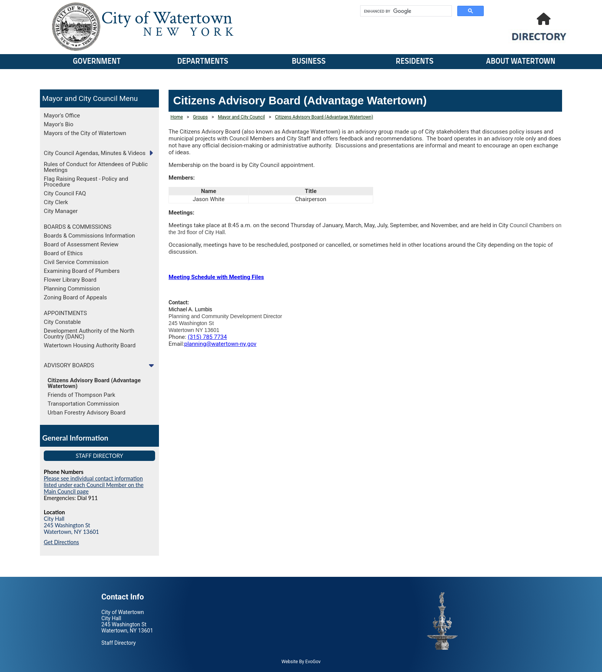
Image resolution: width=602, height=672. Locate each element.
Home (176, 117)
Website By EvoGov (301, 661)
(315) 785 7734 (207, 337)
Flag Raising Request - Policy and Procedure (86, 181)
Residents (414, 61)
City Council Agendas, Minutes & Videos (95, 153)
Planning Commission (72, 288)
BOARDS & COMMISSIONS (77, 226)
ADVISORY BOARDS (69, 365)
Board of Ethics (63, 253)
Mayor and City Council (79, 98)
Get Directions (61, 542)
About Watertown (521, 61)
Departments (202, 61)
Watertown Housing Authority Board (90, 345)
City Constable (62, 322)
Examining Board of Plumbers (82, 270)
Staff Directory (99, 455)
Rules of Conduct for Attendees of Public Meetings (96, 167)
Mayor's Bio (58, 124)
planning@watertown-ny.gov (220, 343)
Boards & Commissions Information (89, 235)
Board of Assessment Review (81, 244)
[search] (405, 11)
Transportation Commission (83, 403)
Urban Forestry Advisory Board (87, 412)
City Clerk (56, 202)
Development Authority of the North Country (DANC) (89, 333)
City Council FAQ (65, 193)
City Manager (61, 211)
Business (309, 61)
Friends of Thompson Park (81, 394)
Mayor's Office (62, 115)
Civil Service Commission (76, 262)
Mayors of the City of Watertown (85, 133)
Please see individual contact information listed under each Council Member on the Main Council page (94, 485)
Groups (200, 117)
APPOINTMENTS (65, 313)
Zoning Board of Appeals (75, 297)
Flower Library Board (70, 279)
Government (97, 61)
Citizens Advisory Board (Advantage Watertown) (94, 383)
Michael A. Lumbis (190, 309)
